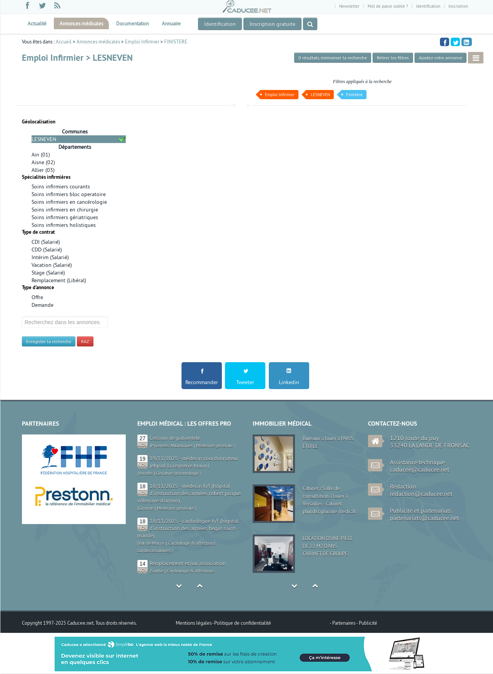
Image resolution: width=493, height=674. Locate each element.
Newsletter (349, 6)
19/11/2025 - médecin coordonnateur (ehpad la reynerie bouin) (194, 462)
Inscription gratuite (272, 23)
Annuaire (171, 23)
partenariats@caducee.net (424, 518)
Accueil (64, 41)
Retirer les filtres (393, 57)
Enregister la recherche (48, 341)
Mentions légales (194, 623)
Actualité (37, 23)
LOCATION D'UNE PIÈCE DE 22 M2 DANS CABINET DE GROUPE (328, 546)
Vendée (145, 473)
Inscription (458, 6)
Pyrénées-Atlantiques (172, 445)
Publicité (368, 623)
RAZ (85, 341)
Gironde (145, 508)
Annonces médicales (81, 23)
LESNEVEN (320, 94)
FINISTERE (175, 41)
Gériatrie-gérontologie (177, 473)
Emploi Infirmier (142, 41)
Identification (428, 6)
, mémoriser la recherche (332, 57)
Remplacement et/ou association (188, 563)
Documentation (132, 23)
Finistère (354, 94)
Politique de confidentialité (242, 623)
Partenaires (344, 623)
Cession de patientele (175, 437)
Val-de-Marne (151, 543)
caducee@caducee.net (419, 469)
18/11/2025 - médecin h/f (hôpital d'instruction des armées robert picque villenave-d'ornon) (189, 493)
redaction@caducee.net (421, 494)
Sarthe (157, 571)
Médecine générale (214, 445)
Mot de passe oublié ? (388, 6)
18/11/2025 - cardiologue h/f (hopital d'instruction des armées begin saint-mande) (187, 528)
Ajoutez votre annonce (440, 57)
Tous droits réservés (115, 623)
